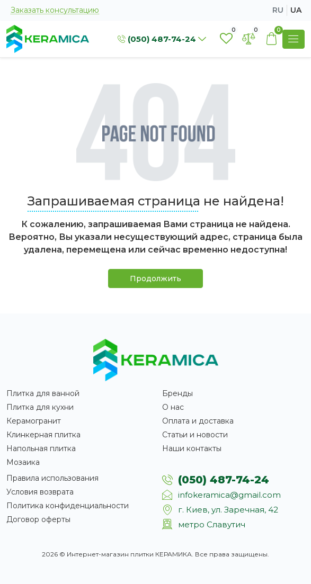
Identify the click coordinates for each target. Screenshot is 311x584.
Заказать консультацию (55, 10)
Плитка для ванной (42, 393)
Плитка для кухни (40, 407)
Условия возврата (40, 492)
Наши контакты (191, 448)
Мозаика (23, 462)
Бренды (177, 393)
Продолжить (155, 278)
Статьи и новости (195, 434)
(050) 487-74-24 (223, 479)
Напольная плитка (41, 448)
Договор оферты (38, 519)
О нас (173, 407)
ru (277, 10)
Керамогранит (33, 421)
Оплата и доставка (198, 421)
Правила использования (52, 478)
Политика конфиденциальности (67, 505)
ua (295, 10)
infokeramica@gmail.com (229, 495)
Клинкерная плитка (43, 434)
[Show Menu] (293, 39)
